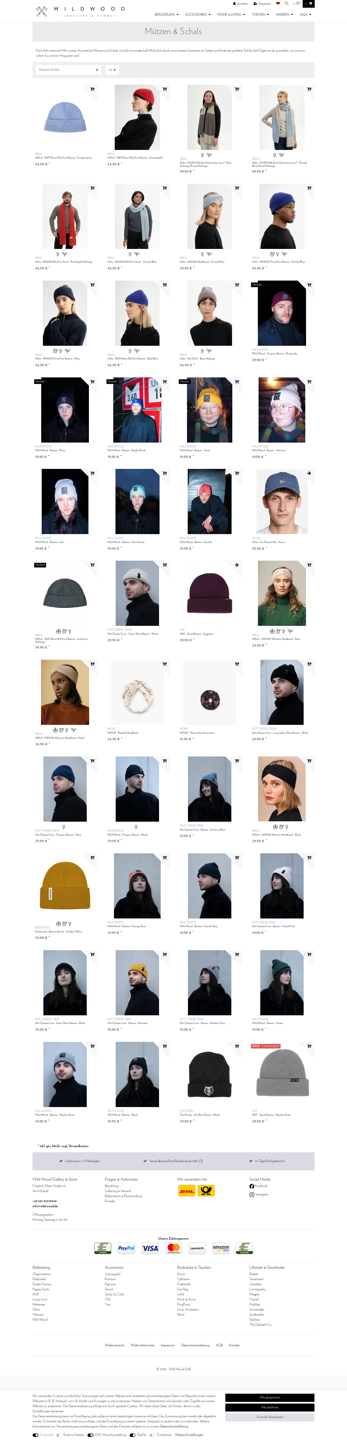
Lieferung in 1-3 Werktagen (82, 1161)
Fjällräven (183, 1279)
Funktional (164, 1435)
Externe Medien (74, 1435)
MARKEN (282, 14)
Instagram (261, 1194)
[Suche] (286, 3)
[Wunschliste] (297, 4)
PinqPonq (183, 1304)
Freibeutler (184, 1284)
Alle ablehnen (270, 1407)
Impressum (168, 1345)
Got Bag (182, 1289)
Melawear (39, 1304)
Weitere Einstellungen (189, 1435)
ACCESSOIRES (196, 14)
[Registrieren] (261, 4)
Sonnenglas (256, 1309)
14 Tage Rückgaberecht (270, 1161)
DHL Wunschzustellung (110, 1435)
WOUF (122, 731)
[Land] (276, 3)
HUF (197, 632)
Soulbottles (256, 1314)
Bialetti (253, 1274)
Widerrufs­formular (142, 1345)
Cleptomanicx (42, 1274)
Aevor (181, 1274)
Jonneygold (112, 1274)
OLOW (268, 540)
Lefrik (180, 1294)
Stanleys (254, 1319)
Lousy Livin (40, 1299)
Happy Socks (41, 1289)
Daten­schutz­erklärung (195, 1345)
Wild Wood (40, 1319)
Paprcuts (110, 1284)
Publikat (254, 1304)
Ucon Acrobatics (188, 1309)
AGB (219, 1345)
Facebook (260, 1186)
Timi (108, 1304)
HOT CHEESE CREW (132, 632)
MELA (63, 156)
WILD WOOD (274, 351)
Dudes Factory (42, 1284)
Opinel (254, 1299)
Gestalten (255, 1284)
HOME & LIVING (229, 14)
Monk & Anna (186, 1299)
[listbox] (65, 117)
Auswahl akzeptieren (270, 1417)
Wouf (180, 1314)
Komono (110, 1279)
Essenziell (46, 1435)
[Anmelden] (239, 4)
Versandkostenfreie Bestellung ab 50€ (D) (176, 1161)
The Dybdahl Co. (260, 1325)
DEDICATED (58, 929)
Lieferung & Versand (118, 1191)
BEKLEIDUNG (165, 14)
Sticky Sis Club (114, 1294)
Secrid (109, 1289)
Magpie (254, 1294)
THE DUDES (200, 1113)
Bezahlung (112, 1186)
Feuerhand (256, 1279)
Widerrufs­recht (114, 1345)
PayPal (141, 1435)
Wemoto (38, 1314)
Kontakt (110, 1201)
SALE (303, 14)
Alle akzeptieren (270, 1397)
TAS (108, 1299)
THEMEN (259, 14)
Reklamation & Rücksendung (123, 1196)
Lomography (257, 1289)
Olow (36, 1309)
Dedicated (39, 1279)
